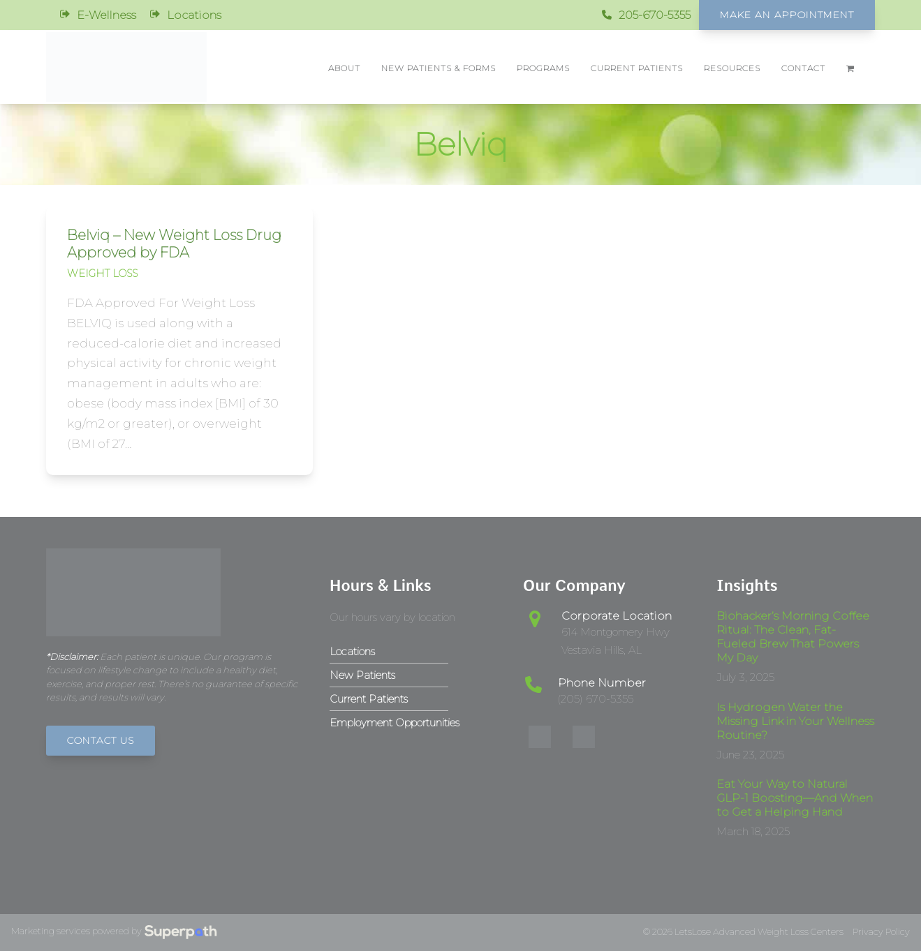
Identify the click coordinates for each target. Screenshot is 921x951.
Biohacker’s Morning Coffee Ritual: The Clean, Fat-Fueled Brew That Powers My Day (792, 636)
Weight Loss (102, 273)
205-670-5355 (655, 15)
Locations (194, 15)
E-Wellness (106, 15)
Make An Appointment (787, 14)
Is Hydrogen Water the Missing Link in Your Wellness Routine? (795, 721)
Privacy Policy (881, 932)
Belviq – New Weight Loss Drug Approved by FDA (174, 244)
